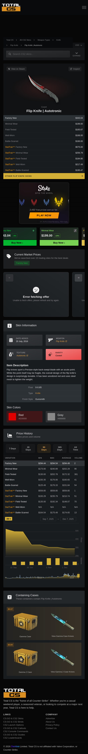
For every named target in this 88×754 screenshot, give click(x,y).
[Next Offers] (78, 278)
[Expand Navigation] (76, 54)
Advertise (50, 718)
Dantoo (15, 746)
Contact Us (51, 728)
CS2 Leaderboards (12, 738)
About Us (50, 722)
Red (21, 415)
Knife (58, 40)
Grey (60, 415)
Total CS (9, 40)
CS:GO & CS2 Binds (13, 722)
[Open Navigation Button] (84, 7)
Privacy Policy (52, 725)
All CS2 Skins (25, 40)
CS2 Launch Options (13, 725)
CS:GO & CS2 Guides (14, 734)
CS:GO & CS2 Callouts (14, 728)
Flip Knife (14, 45)
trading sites (45, 258)
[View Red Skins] (12, 416)
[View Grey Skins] (51, 416)
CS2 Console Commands (15, 731)
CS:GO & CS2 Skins (13, 718)
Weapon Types (44, 40)
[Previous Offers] (9, 278)
